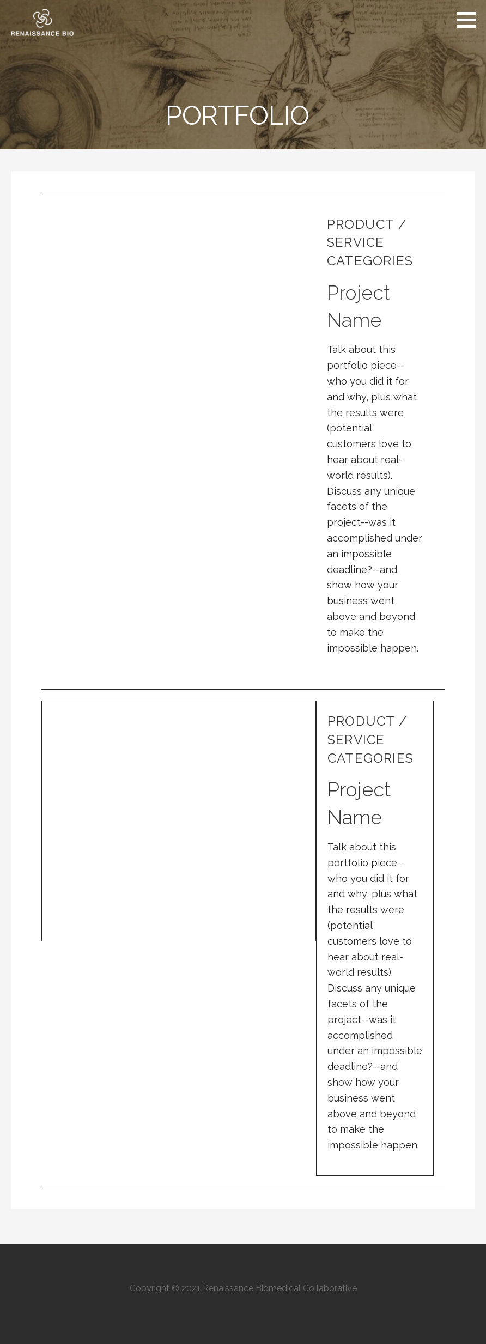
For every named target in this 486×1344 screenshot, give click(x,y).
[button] (470, 19)
